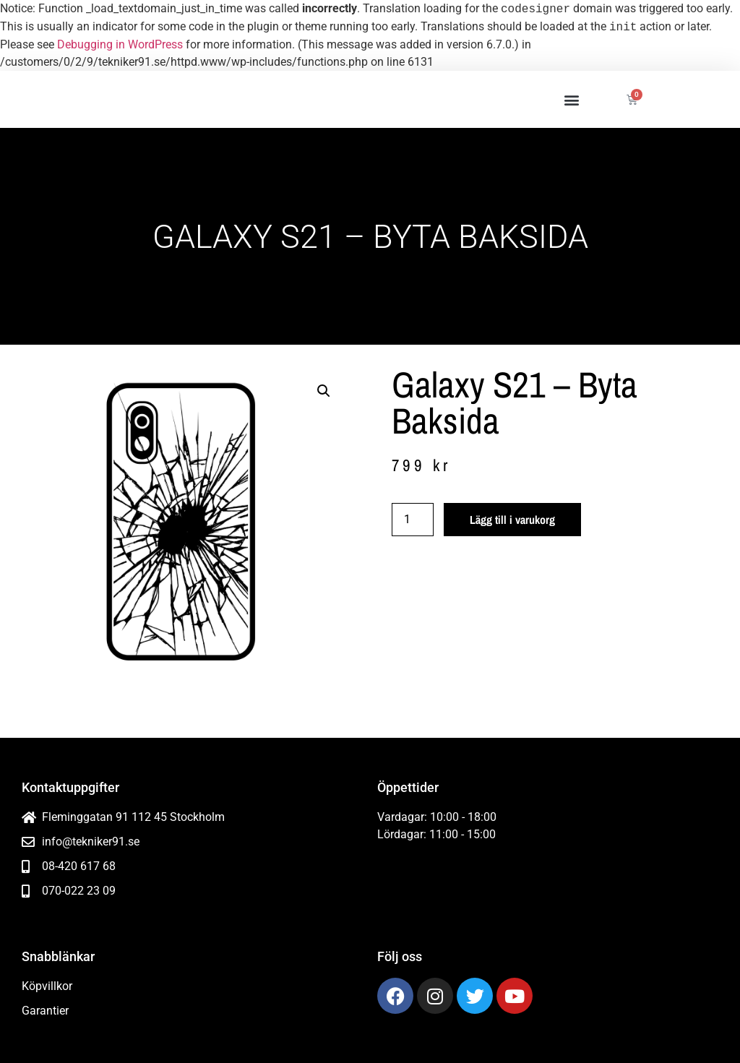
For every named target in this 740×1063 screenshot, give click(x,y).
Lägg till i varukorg (512, 520)
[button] (571, 99)
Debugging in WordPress (120, 44)
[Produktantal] (413, 519)
